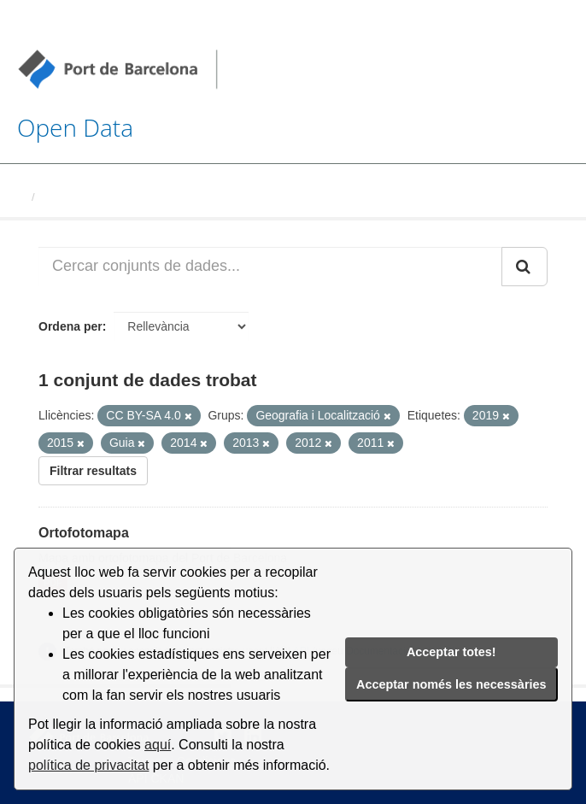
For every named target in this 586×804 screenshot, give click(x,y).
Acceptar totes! (451, 652)
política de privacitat (88, 765)
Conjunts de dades (91, 197)
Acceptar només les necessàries (451, 684)
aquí (157, 744)
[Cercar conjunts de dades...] (270, 266)
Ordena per (70, 326)
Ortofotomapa (83, 532)
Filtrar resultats (93, 471)
